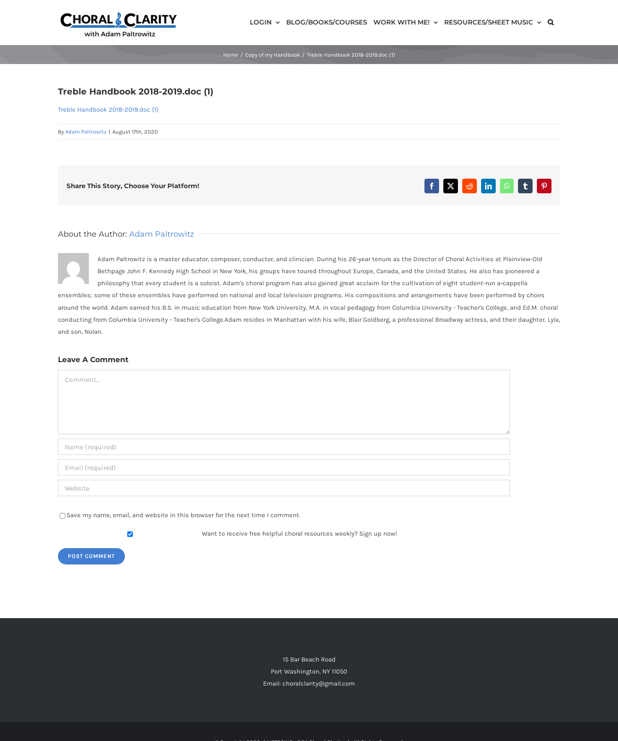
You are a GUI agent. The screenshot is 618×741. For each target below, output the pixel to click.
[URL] (284, 488)
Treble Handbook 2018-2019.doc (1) (108, 109)
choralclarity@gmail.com (318, 683)
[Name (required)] (284, 447)
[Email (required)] (284, 467)
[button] (551, 21)
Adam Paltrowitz (85, 131)
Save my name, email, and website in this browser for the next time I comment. (183, 515)
